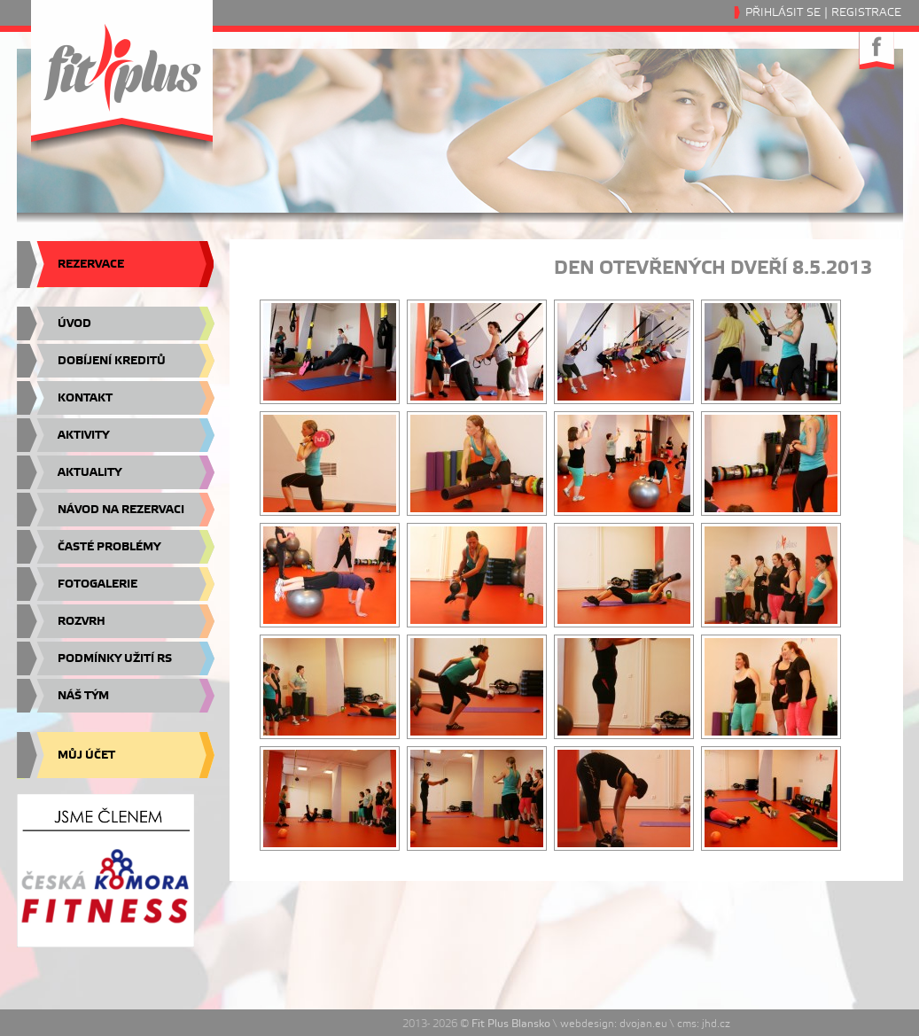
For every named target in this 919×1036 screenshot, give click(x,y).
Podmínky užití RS (115, 658)
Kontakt (85, 398)
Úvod (74, 323)
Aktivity (83, 435)
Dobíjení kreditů (112, 361)
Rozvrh (81, 621)
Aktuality (89, 472)
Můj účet (86, 755)
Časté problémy (109, 547)
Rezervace (91, 264)
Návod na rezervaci (121, 509)
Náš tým (83, 696)
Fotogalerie (97, 584)
